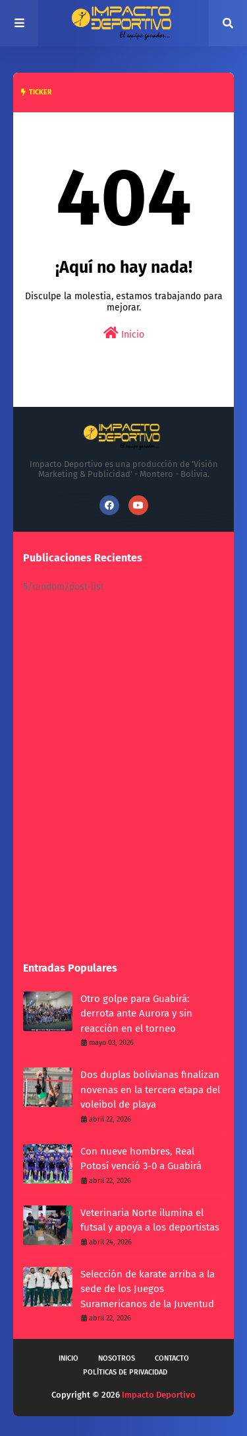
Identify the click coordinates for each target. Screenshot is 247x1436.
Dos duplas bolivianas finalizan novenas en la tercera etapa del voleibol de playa (150, 1089)
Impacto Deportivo (159, 1395)
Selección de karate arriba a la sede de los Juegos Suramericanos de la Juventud (147, 1289)
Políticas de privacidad (125, 1372)
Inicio (123, 333)
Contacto (172, 1358)
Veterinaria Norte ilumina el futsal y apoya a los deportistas (149, 1220)
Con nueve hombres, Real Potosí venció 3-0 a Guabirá (141, 1158)
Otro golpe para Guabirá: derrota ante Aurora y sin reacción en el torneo (136, 1013)
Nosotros (116, 1358)
